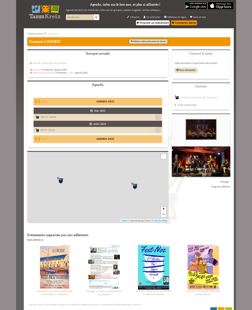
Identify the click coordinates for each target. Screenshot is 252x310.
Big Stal (36, 69)
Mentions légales (80, 304)
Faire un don (198, 17)
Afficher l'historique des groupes (50, 63)
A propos (33, 304)
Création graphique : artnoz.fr (127, 304)
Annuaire (53, 33)
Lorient (52, 117)
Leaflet (124, 221)
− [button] (163, 214)
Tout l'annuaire (185, 105)
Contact (53, 304)
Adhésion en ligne (175, 17)
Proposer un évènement (153, 22)
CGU (69, 304)
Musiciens (211, 97)
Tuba (71, 72)
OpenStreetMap (160, 221)
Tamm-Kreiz (35, 33)
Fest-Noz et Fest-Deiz (192, 97)
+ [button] (163, 209)
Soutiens (62, 304)
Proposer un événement (101, 304)
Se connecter (151, 17)
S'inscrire (133, 17)
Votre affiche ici (35, 239)
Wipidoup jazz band (43, 72)
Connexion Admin (184, 22)
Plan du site (43, 304)
